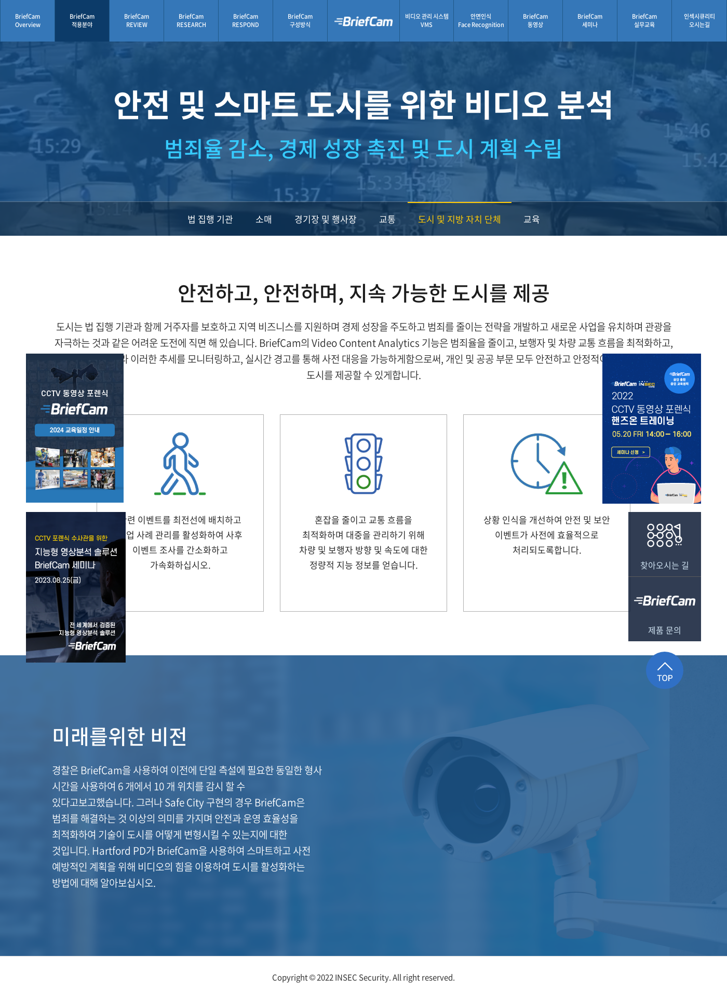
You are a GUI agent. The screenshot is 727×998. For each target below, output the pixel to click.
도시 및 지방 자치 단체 (459, 218)
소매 (263, 218)
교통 (387, 218)
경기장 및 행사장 (325, 218)
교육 (531, 218)
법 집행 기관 (210, 218)
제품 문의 (664, 606)
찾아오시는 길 (664, 541)
